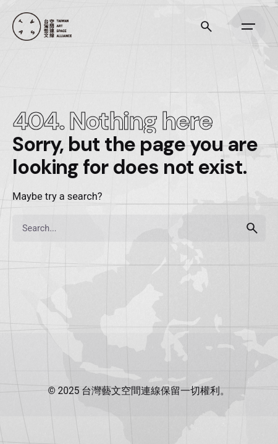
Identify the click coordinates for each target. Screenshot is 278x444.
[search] (252, 228)
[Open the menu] (248, 26)
